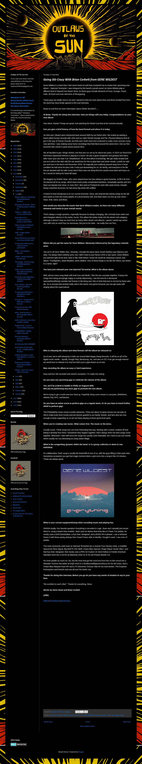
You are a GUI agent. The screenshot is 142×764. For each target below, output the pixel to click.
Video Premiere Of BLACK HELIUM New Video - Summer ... (24, 227)
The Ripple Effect (19, 511)
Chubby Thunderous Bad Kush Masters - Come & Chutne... (24, 357)
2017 (15, 398)
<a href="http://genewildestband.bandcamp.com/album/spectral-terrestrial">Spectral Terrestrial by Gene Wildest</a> (66, 655)
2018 (15, 174)
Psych (109, 715)
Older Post (127, 722)
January (18, 394)
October (18, 184)
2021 (15, 163)
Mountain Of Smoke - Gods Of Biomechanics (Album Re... (25, 207)
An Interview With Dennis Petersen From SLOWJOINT (24, 246)
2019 (15, 170)
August (18, 191)
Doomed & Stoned (19, 502)
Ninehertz (16, 505)
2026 (15, 145)
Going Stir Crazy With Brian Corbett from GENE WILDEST (24, 279)
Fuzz (82, 715)
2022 (15, 159)
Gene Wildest (88, 715)
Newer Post (48, 722)
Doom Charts (17, 499)
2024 (15, 152)
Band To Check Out (64, 715)
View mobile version (87, 726)
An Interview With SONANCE (25, 344)
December (19, 177)
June (17, 376)
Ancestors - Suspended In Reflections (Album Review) (24, 302)
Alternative (53, 715)
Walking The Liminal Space (22, 496)
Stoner (122, 715)
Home (87, 722)
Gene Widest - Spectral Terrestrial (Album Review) (23, 287)
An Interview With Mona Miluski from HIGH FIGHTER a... (24, 294)
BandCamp (65, 601)
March (17, 387)
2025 (15, 149)
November (19, 180)
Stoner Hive (17, 508)
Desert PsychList (19, 493)
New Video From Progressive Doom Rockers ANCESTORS (23, 220)
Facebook (55, 601)
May (17, 380)
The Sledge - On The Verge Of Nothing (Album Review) (24, 264)
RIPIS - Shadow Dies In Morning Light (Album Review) (23, 315)
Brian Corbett (75, 715)
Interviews (103, 715)
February (18, 390)
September (19, 187)
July (16, 194)
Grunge (96, 715)
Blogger (81, 752)
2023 (15, 156)
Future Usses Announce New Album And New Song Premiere (23, 272)
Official (46, 601)
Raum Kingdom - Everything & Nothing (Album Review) (25, 199)
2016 (15, 402)
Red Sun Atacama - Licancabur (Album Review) (22, 339)
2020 (15, 166)
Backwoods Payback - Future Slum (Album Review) (23, 364)
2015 (15, 405)
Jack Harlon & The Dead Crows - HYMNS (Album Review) (24, 349)
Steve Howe (116, 715)
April (17, 383)
